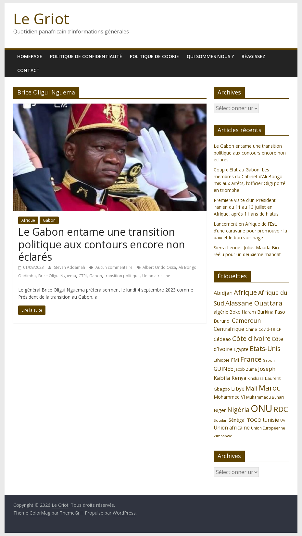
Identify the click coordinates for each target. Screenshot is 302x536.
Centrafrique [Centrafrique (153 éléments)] (229, 328)
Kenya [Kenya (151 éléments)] (239, 378)
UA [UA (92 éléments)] (282, 420)
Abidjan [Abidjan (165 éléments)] (223, 292)
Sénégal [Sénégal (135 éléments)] (237, 420)
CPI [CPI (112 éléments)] (279, 329)
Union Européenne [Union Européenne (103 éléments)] (268, 427)
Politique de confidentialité (86, 56)
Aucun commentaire (110, 267)
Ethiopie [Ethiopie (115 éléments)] (222, 360)
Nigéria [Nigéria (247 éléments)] (238, 409)
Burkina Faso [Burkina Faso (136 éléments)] (271, 312)
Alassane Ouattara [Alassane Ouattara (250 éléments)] (253, 302)
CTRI (83, 276)
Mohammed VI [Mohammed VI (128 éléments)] (229, 397)
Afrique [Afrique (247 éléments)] (245, 292)
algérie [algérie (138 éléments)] (221, 312)
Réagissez (253, 56)
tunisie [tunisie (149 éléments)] (271, 420)
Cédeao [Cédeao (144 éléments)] (222, 339)
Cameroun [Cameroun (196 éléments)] (246, 320)
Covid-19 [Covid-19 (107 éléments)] (266, 329)
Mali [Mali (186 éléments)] (252, 388)
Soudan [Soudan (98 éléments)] (220, 420)
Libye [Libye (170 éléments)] (238, 388)
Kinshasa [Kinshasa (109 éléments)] (255, 378)
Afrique (28, 220)
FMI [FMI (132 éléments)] (235, 360)
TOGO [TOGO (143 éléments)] (254, 420)
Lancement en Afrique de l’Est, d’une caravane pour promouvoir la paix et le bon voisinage (250, 231)
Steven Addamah (70, 267)
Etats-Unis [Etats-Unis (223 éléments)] (265, 348)
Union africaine (156, 276)
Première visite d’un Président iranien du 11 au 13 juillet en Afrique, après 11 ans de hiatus (246, 207)
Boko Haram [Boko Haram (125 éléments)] (243, 312)
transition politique (122, 276)
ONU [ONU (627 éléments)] (261, 408)
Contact (28, 70)
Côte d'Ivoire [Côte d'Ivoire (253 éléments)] (251, 338)
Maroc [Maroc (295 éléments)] (269, 388)
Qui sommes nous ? (210, 56)
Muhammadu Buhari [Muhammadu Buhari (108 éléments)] (265, 397)
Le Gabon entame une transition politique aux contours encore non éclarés (101, 244)
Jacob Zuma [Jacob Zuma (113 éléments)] (245, 369)
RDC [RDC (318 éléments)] (281, 409)
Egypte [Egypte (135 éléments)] (240, 349)
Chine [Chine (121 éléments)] (251, 329)
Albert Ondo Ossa (159, 267)
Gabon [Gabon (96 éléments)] (269, 360)
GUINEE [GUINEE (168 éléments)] (223, 368)
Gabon (49, 220)
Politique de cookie (154, 56)
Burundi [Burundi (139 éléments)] (222, 321)
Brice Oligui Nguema (57, 276)
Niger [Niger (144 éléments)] (220, 410)
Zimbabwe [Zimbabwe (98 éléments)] (223, 435)
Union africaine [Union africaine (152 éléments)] (232, 427)
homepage (29, 56)
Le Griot (41, 18)
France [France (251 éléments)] (250, 359)
